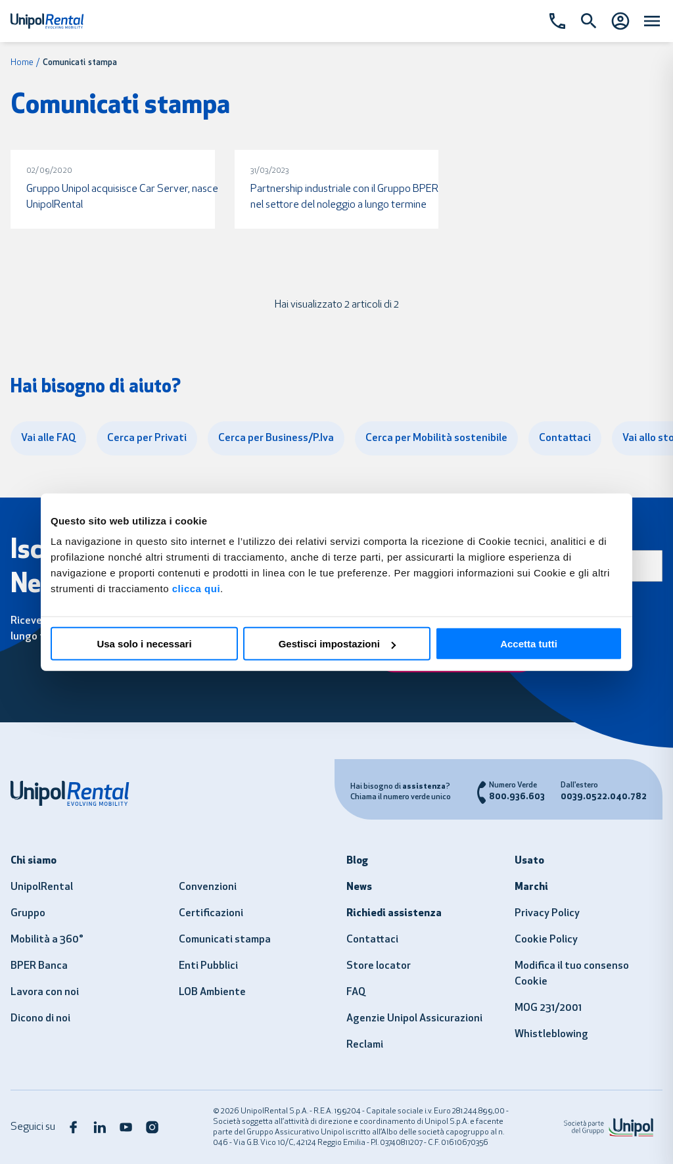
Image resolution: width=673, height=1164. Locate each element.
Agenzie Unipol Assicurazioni (414, 1018)
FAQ (355, 992)
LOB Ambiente (212, 992)
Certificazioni (211, 913)
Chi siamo (34, 861)
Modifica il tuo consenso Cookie (572, 974)
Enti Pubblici (208, 966)
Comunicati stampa (225, 940)
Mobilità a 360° (47, 940)
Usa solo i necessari (144, 643)
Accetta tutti (528, 643)
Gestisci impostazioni (337, 643)
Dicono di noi (40, 1018)
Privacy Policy (547, 913)
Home (22, 62)
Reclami (364, 1045)
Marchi (531, 887)
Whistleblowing (551, 1034)
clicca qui (196, 588)
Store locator (378, 966)
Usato (529, 861)
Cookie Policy (546, 940)
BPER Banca (39, 966)
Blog (357, 861)
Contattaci (372, 940)
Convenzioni (208, 887)
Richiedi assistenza (394, 913)
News (359, 887)
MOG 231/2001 (548, 1008)
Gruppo (28, 913)
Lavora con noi (45, 992)
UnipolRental (42, 887)
